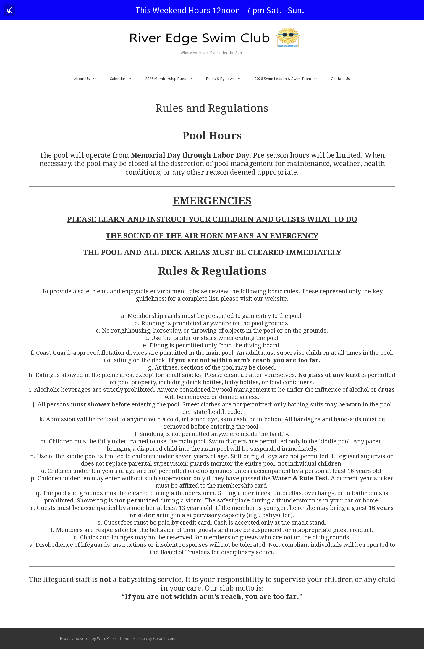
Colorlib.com (164, 638)
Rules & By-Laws (220, 78)
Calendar (117, 78)
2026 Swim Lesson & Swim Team (283, 78)
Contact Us (340, 78)
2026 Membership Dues (165, 78)
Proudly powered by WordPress (88, 638)
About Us (82, 78)
